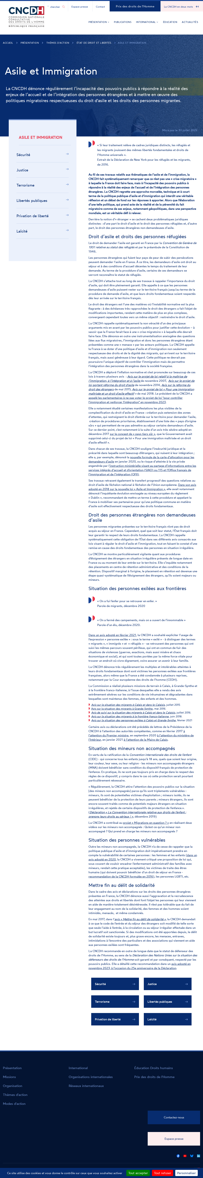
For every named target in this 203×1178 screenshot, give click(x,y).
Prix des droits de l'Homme (135, 6)
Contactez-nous (174, 1117)
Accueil (8, 42)
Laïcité (21, 231)
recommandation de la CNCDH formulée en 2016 (120, 876)
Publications (122, 22)
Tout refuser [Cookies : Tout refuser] (162, 1173)
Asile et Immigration (132, 42)
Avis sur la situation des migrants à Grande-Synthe (122, 708)
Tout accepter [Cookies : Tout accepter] (138, 1173)
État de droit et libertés (94, 42)
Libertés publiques (31, 200)
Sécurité (23, 154)
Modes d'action (14, 1104)
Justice (22, 170)
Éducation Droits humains (153, 1068)
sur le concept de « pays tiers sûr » (132, 434)
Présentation (98, 22)
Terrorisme (25, 185)
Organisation (12, 1086)
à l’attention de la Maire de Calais (146, 739)
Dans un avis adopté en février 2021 (112, 635)
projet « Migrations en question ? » (146, 823)
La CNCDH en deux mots (178, 6)
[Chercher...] (54, 6)
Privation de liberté (32, 216)
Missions (9, 1077)
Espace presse (79, 6)
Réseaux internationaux (86, 1086)
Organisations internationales (91, 1077)
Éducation (170, 22)
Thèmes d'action (57, 42)
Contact (100, 6)
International (147, 22)
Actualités (190, 21)
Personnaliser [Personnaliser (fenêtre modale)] (186, 1173)
